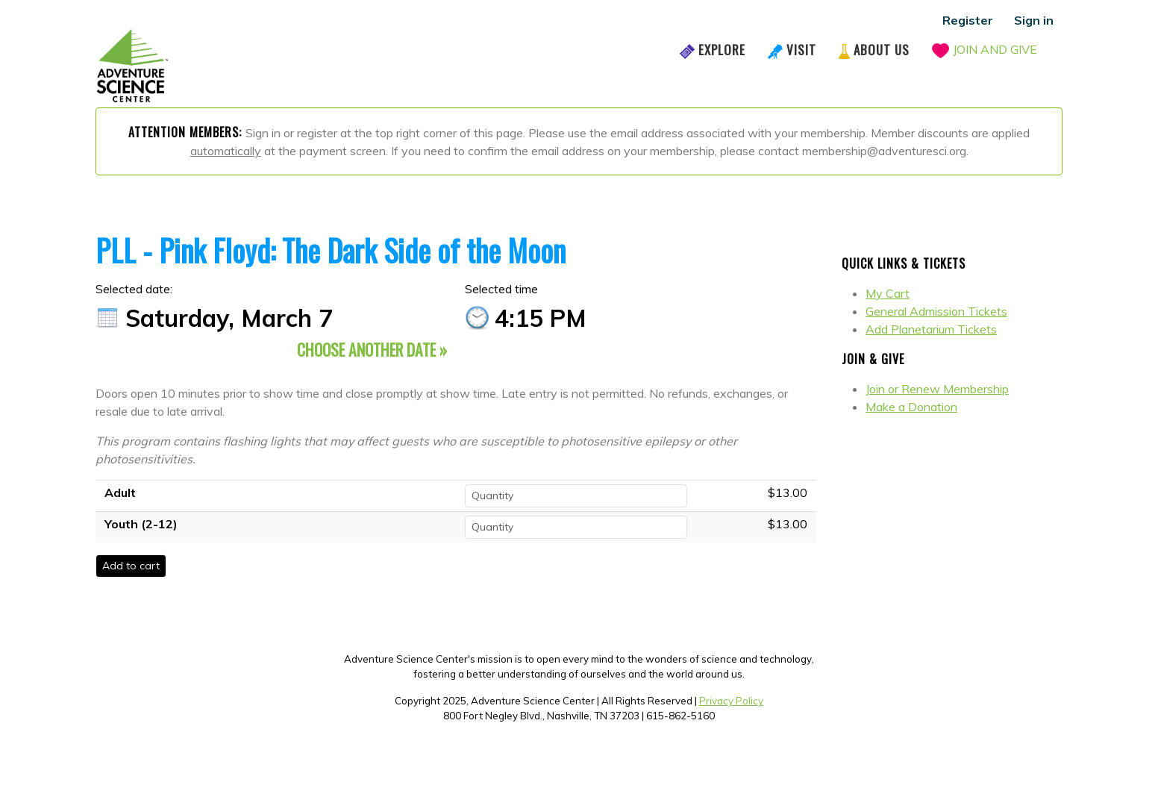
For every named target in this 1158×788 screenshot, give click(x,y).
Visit (801, 49)
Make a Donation (911, 406)
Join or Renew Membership (937, 388)
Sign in (1034, 20)
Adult (120, 492)
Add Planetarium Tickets (931, 329)
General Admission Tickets (936, 311)
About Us (882, 49)
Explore (721, 49)
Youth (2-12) (141, 523)
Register (967, 20)
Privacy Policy (731, 701)
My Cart (888, 293)
